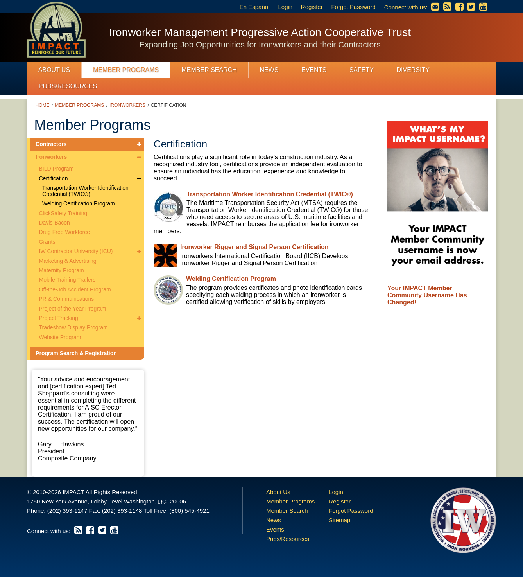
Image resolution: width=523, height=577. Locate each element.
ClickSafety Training (63, 213)
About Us (54, 70)
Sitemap (339, 520)
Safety (361, 70)
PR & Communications (66, 299)
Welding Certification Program (78, 203)
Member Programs (126, 70)
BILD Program (56, 168)
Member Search (209, 70)
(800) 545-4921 (189, 510)
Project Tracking (58, 318)
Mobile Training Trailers (67, 280)
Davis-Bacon (54, 222)
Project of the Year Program (72, 309)
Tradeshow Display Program (73, 327)
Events (313, 70)
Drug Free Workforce (64, 232)
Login (285, 7)
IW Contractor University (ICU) (76, 251)
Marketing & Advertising (68, 261)
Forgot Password (353, 7)
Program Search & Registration (76, 353)
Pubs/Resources (68, 86)
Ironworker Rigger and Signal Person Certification (254, 247)
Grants (47, 242)
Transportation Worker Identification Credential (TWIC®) (85, 191)
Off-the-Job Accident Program (75, 289)
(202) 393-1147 (67, 510)
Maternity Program (61, 270)
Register (312, 7)
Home (43, 105)
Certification (168, 105)
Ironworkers (127, 105)
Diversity (412, 70)
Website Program (60, 337)
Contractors (51, 144)
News (269, 70)
